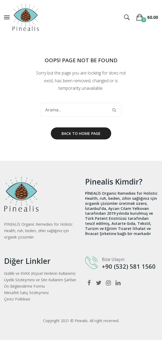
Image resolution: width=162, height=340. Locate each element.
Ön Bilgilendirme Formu (24, 286)
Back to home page (81, 133)
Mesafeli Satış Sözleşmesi (26, 292)
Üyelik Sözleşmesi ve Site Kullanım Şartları (40, 279)
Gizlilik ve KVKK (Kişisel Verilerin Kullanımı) (39, 273)
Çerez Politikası (17, 299)
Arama (114, 109)
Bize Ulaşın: (113, 259)
